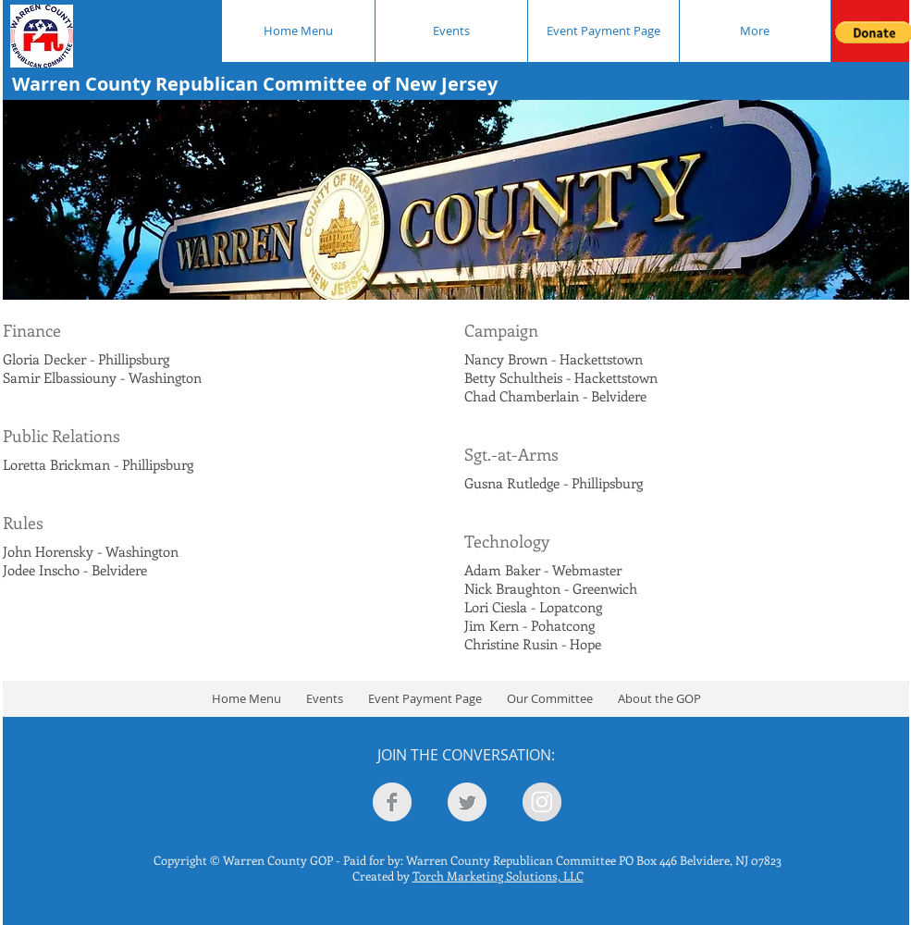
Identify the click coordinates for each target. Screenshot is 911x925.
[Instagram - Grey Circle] (542, 802)
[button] (549, 699)
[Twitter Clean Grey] (467, 802)
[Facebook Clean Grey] (392, 802)
